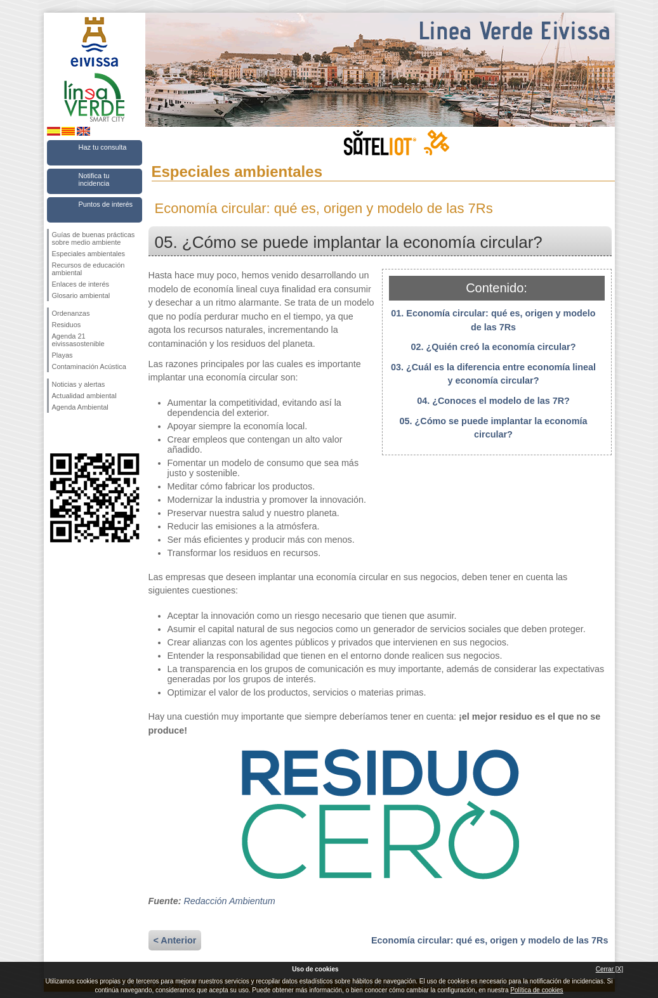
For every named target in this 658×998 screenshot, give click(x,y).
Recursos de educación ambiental (88, 268)
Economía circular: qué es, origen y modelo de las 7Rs (489, 940)
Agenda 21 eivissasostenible (78, 339)
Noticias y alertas (78, 384)
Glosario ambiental (81, 295)
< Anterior (175, 940)
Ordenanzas (71, 313)
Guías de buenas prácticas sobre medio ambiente (93, 238)
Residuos (66, 324)
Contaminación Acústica (89, 366)
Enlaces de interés (81, 284)
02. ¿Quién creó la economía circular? (493, 347)
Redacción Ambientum (229, 901)
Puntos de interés (106, 204)
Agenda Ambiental (80, 407)
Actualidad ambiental (84, 395)
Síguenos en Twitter (75, 433)
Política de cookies (536, 990)
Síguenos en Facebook (54, 433)
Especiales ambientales (89, 253)
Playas (62, 355)
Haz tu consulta (103, 147)
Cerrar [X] (609, 969)
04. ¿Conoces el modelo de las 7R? (493, 401)
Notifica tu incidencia (94, 179)
